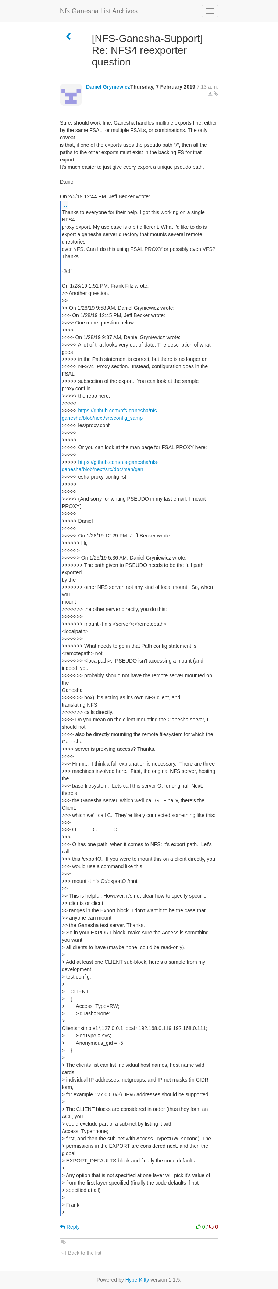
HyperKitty (137, 1280)
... (64, 204)
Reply (70, 1227)
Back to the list (80, 1253)
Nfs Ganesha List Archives (99, 11)
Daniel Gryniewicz (108, 87)
